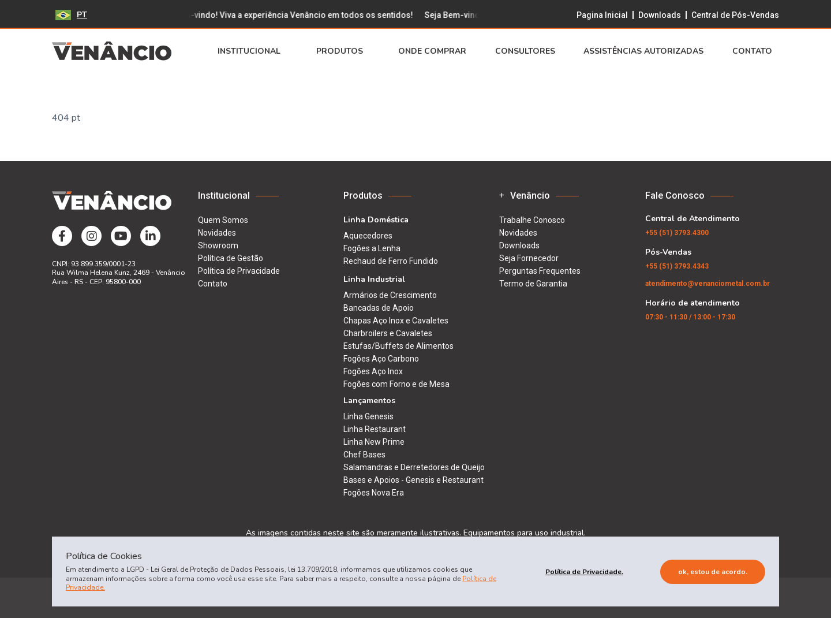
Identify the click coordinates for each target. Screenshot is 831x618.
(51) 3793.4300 (677, 233)
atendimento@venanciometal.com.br (707, 284)
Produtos (343, 51)
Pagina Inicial (602, 15)
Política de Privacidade (239, 271)
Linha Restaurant (374, 429)
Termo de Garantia (533, 283)
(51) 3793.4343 (677, 266)
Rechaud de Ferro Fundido (390, 261)
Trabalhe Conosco (532, 220)
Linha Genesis (368, 416)
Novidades (217, 232)
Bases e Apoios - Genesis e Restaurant (413, 480)
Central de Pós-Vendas (735, 15)
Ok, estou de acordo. (712, 571)
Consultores (525, 51)
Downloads (659, 15)
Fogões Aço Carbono (381, 358)
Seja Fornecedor (529, 258)
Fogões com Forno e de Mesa (396, 384)
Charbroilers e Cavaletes (387, 333)
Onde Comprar (432, 51)
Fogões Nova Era (373, 492)
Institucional (252, 51)
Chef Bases (364, 454)
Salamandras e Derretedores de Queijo (414, 467)
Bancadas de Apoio (378, 307)
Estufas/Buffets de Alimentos (398, 346)
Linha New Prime (374, 441)
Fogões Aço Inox (373, 371)
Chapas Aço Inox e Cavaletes (395, 320)
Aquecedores (367, 235)
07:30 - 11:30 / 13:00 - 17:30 (690, 317)
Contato (755, 51)
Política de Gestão (230, 258)
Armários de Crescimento (390, 295)
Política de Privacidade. (584, 571)
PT (71, 14)
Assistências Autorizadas (643, 51)
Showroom (218, 245)
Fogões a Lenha (371, 248)
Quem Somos (223, 220)
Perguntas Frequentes (540, 271)
